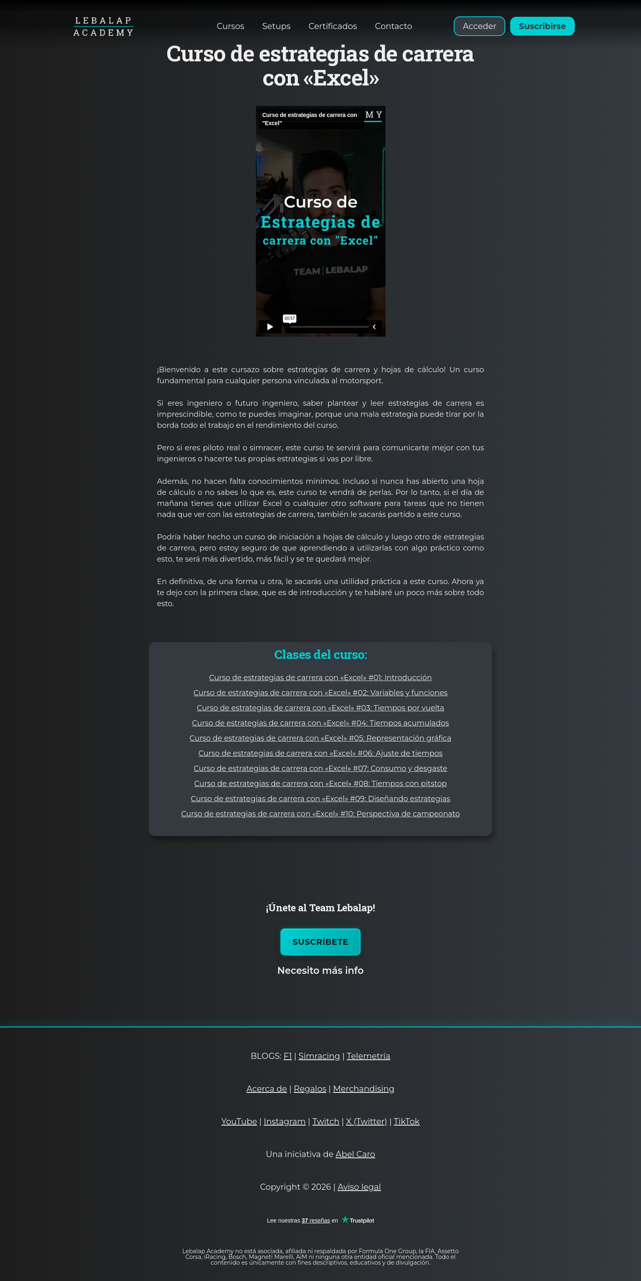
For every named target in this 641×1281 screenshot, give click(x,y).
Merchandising (363, 1089)
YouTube (239, 1121)
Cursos (230, 26)
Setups (276, 26)
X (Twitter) (366, 1121)
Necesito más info (320, 970)
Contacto (393, 26)
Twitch (325, 1121)
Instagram (285, 1121)
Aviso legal (359, 1187)
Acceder (479, 26)
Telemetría (368, 1056)
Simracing (319, 1056)
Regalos (310, 1089)
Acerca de (267, 1089)
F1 (288, 1056)
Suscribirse (542, 26)
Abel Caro (355, 1154)
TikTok (406, 1121)
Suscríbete (321, 942)
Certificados (333, 26)
